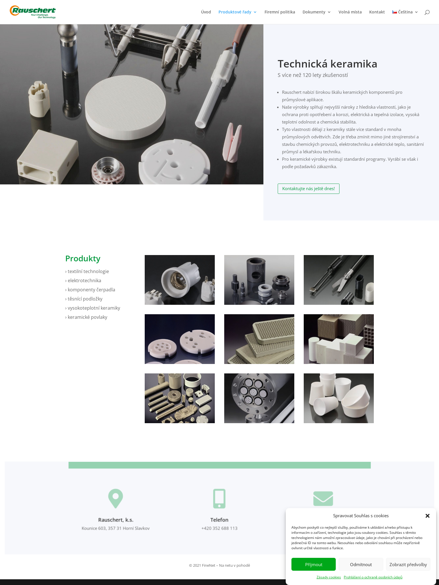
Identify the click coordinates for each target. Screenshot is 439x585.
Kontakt (377, 12)
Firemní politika (280, 12)
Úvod (206, 12)
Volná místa (350, 12)
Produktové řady (234, 12)
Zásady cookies (329, 582)
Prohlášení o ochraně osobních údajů (373, 582)
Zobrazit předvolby (408, 569)
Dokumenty (314, 12)
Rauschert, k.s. (119, 521)
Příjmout (313, 569)
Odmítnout (361, 569)
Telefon (219, 521)
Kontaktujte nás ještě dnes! (308, 188)
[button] (427, 521)
